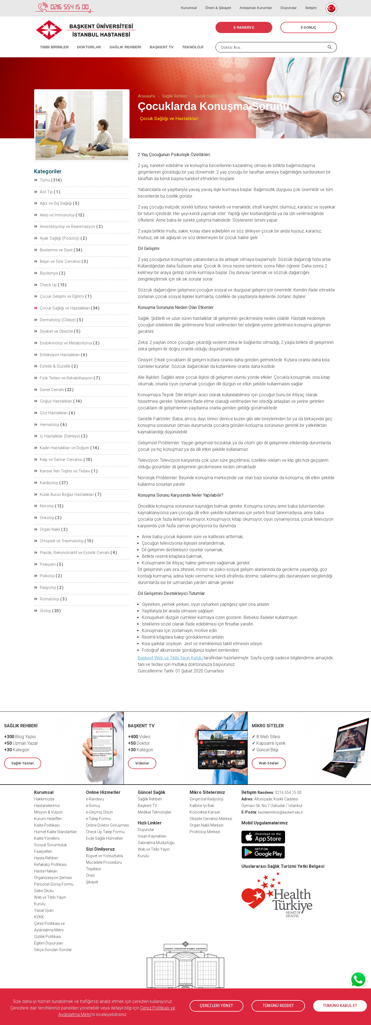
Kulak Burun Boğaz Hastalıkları (63, 489)
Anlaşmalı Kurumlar (259, 2)
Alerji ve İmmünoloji (54, 214)
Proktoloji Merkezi (205, 831)
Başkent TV (147, 805)
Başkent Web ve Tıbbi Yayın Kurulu (171, 657)
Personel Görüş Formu (53, 884)
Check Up (45, 283)
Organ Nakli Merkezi (206, 825)
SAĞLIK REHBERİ (119, 41)
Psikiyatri (45, 558)
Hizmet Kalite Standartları (55, 831)
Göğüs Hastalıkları (53, 398)
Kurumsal (195, 2)
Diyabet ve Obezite (52, 329)
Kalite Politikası (47, 825)
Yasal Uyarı (43, 910)
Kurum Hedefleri (48, 818)
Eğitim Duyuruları (48, 943)
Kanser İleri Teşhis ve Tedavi (61, 466)
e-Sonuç (93, 805)
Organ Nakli (47, 524)
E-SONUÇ (308, 27)
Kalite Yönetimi (46, 838)
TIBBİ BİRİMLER (52, 41)
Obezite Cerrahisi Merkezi (211, 818)
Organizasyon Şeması (53, 877)
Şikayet (92, 882)
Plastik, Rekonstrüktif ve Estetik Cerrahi (70, 547)
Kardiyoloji (46, 478)
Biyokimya (46, 272)
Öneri (90, 875)
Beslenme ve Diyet (52, 249)
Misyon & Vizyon (48, 812)
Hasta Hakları (45, 871)
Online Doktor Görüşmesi (107, 825)
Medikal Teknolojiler (154, 812)
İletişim (310, 2)
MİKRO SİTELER (268, 725)
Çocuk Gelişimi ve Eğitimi (58, 295)
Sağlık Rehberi (174, 96)
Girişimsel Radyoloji (206, 799)
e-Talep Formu (98, 818)
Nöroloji (44, 501)
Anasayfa (146, 96)
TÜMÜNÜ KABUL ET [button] (340, 1005)
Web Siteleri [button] (269, 763)
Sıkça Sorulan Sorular (53, 949)
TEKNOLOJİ (184, 41)
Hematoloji (46, 421)
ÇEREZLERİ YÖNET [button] (216, 1005)
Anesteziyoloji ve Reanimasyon (64, 226)
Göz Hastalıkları (50, 409)
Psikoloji (44, 570)
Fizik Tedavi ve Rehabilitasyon (62, 375)
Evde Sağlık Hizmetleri (104, 838)
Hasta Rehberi (46, 858)
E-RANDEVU (244, 27)
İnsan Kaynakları (152, 836)
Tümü (42, 180)
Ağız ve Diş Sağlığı (52, 203)
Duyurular (290, 2)
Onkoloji (44, 512)
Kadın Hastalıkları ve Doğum (61, 444)
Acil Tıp (43, 191)
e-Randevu (95, 799)
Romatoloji (46, 593)
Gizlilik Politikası (47, 936)
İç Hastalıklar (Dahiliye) (56, 432)
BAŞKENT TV (154, 41)
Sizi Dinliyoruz (100, 848)
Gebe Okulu (43, 890)
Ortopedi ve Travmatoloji (58, 535)
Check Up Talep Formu (105, 831)
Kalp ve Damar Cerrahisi (57, 455)
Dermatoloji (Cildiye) (54, 317)
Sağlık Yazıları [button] (22, 763)
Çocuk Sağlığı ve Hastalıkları (220, 96)
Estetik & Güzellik (51, 363)
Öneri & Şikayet (222, 2)
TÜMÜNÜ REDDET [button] (278, 1005)
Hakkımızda (44, 799)
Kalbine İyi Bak (202, 805)
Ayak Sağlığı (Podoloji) (56, 237)
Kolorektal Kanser (205, 812)
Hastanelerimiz (47, 805)
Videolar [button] (142, 763)
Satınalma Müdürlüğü (156, 842)
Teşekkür (93, 868)
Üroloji (43, 604)
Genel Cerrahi (48, 386)
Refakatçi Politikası (50, 864)
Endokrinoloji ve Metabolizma (62, 340)
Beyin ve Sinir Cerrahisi (56, 260)
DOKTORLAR (85, 41)
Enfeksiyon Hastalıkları (56, 352)
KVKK (39, 916)
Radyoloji (45, 581)
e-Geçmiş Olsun (99, 812)
